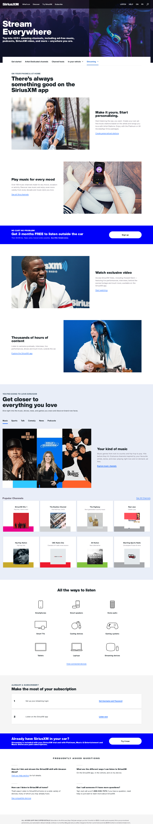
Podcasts (52, 420)
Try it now (125, 741)
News (41, 420)
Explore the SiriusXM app (21, 353)
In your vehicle (75, 61)
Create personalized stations (107, 133)
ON (137, 4)
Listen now (103, 716)
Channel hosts (58, 61)
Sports (14, 420)
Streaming (92, 61)
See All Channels (143, 498)
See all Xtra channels (20, 194)
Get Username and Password (111, 701)
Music (5, 420)
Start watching (101, 290)
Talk (23, 420)
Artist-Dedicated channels (36, 61)
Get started (16, 61)
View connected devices (76, 663)
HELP (131, 4)
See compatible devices (21, 798)
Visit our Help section (20, 775)
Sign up (125, 234)
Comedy (32, 420)
